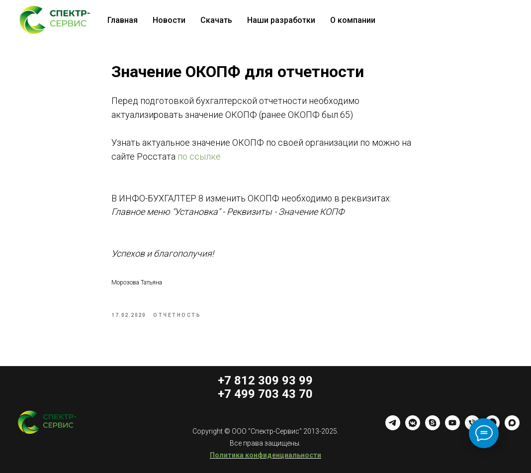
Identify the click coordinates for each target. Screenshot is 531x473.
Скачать (216, 20)
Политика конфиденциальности (265, 455)
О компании (352, 20)
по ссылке (199, 156)
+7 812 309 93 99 (265, 380)
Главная (122, 20)
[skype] (432, 427)
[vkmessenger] (412, 427)
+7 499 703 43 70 (265, 394)
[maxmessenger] (512, 427)
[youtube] (452, 427)
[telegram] (392, 427)
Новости (169, 20)
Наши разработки (281, 20)
